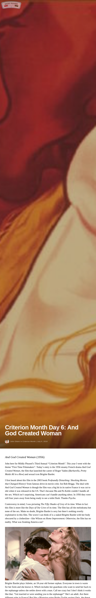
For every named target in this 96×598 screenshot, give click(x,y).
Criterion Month (29, 441)
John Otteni (15, 441)
